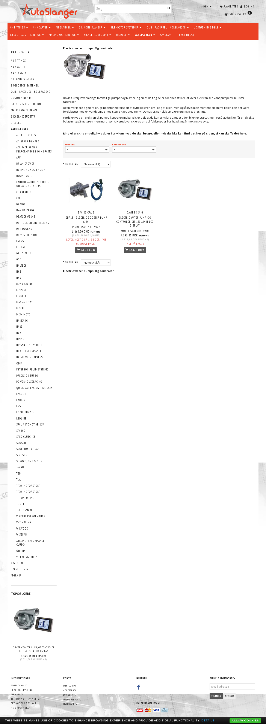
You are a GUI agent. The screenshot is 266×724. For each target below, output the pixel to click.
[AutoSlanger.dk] (49, 10)
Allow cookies (245, 720)
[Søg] (169, 9)
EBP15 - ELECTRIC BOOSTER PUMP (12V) (86, 220)
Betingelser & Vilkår (23, 703)
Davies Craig (86, 212)
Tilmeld (216, 695)
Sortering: (71, 164)
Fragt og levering (21, 689)
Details (208, 720)
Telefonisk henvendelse (25, 698)
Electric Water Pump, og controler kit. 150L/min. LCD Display (34, 649)
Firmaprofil (18, 694)
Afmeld (229, 695)
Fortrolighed (19, 685)
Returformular (20, 707)
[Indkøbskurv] (238, 14)
